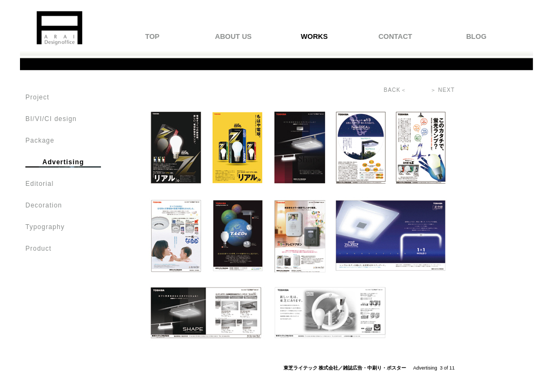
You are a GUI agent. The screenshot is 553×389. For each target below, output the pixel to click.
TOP (152, 36)
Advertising (63, 162)
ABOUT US (233, 36)
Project (37, 97)
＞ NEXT (442, 90)
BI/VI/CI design (51, 119)
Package (40, 140)
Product (38, 248)
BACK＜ (395, 90)
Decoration (43, 205)
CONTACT (396, 36)
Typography (45, 227)
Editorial (39, 183)
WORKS (314, 36)
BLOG (476, 36)
